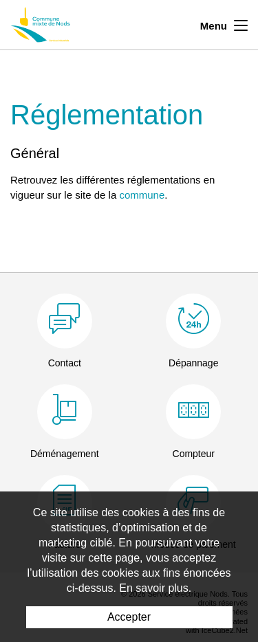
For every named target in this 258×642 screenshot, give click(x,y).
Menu (224, 24)
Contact (64, 362)
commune (141, 195)
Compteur (194, 453)
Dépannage (193, 362)
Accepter (129, 617)
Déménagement (64, 453)
